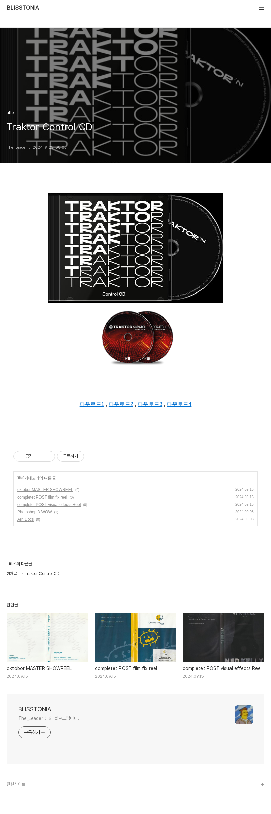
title (20, 478)
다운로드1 (92, 404)
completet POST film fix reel (42, 497)
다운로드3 (150, 404)
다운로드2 (121, 404)
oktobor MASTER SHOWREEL (45, 489)
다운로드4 (179, 404)
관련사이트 (16, 784)
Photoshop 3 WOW (34, 512)
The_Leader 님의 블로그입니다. (48, 718)
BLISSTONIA (23, 8)
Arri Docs (25, 519)
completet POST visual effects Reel (49, 504)
